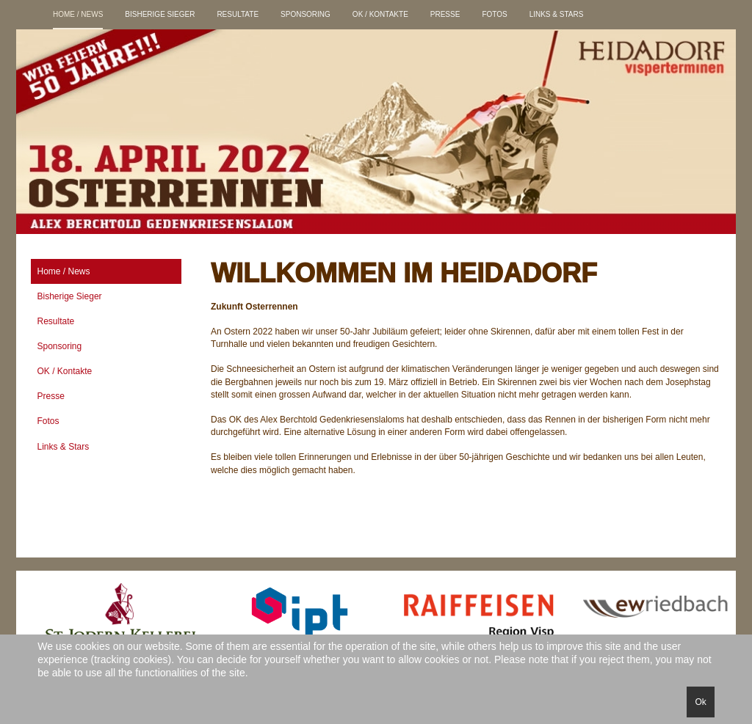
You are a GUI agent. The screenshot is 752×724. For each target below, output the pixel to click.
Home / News (78, 14)
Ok (700, 702)
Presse (445, 14)
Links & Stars (556, 14)
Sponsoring (305, 14)
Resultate (237, 14)
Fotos (494, 14)
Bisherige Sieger (160, 14)
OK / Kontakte (380, 14)
